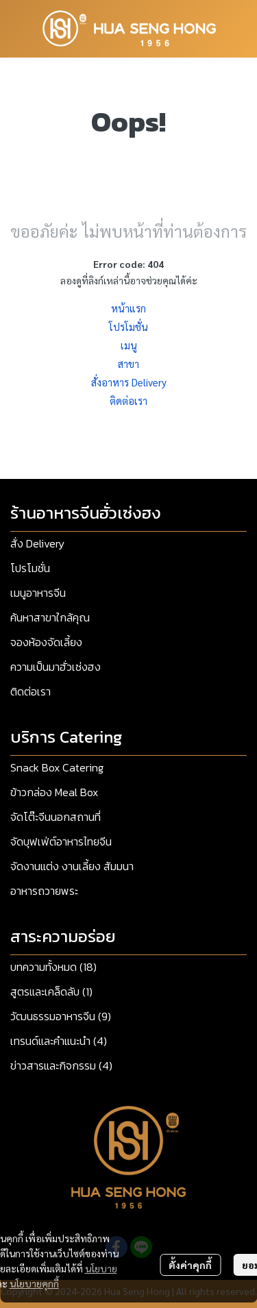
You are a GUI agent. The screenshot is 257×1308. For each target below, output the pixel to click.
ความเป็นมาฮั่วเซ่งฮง (55, 666)
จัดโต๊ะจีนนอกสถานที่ (55, 817)
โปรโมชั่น (128, 326)
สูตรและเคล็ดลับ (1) (51, 991)
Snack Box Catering (56, 767)
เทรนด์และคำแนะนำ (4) (58, 1041)
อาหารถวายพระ (44, 891)
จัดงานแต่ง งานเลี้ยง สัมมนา (72, 866)
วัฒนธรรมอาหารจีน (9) (60, 1016)
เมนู (129, 344)
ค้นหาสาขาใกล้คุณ (50, 617)
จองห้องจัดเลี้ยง (46, 642)
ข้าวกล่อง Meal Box (54, 792)
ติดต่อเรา (128, 400)
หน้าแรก (128, 307)
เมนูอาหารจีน (38, 592)
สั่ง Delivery (37, 543)
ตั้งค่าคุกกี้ (190, 1265)
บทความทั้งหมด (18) (53, 967)
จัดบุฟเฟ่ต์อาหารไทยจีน (61, 841)
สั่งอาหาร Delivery (129, 381)
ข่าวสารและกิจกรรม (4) (61, 1065)
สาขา (128, 363)
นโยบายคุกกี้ (34, 1283)
